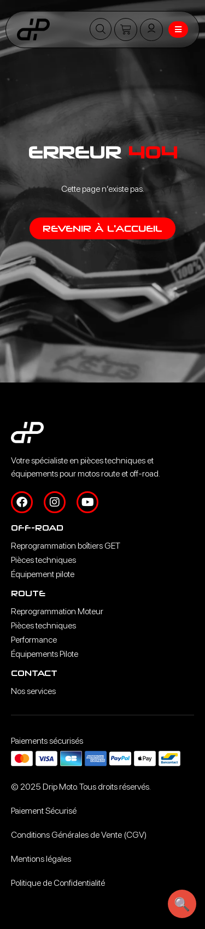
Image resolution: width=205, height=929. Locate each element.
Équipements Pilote (44, 654)
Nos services (33, 691)
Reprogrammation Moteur (57, 611)
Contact (34, 673)
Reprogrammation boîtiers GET (65, 545)
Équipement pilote (42, 574)
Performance (34, 639)
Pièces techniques (43, 560)
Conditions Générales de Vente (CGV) (79, 835)
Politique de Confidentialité (58, 883)
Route (28, 593)
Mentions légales (41, 859)
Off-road (37, 527)
